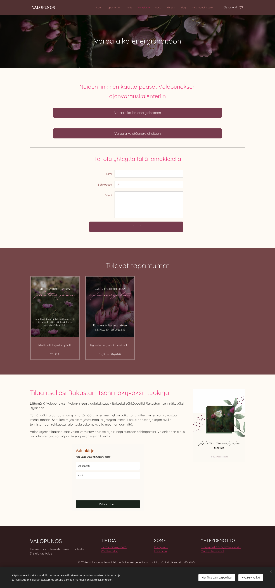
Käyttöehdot (109, 551)
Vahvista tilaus (108, 504)
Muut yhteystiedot (212, 551)
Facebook (160, 551)
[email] (108, 466)
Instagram (161, 547)
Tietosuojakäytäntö (114, 547)
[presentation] (103, 490)
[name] (108, 475)
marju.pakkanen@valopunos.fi (221, 547)
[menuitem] (82, 7)
